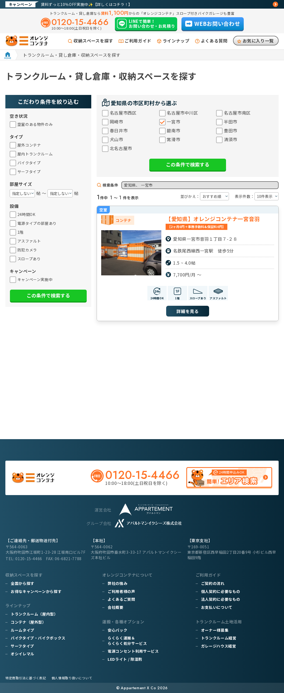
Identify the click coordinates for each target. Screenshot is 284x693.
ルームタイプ (22, 630)
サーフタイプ (22, 646)
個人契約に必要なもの (220, 591)
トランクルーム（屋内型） (34, 614)
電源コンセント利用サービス (133, 651)
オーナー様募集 (214, 630)
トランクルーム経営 (218, 638)
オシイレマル (22, 653)
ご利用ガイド (138, 40)
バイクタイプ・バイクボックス (38, 638)
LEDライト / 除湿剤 (125, 659)
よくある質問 (214, 40)
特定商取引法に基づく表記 (25, 678)
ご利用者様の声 (121, 591)
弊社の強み (117, 583)
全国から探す (22, 583)
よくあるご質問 (121, 599)
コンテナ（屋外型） (28, 622)
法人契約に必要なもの (220, 599)
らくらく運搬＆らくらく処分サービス (127, 640)
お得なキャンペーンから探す (36, 591)
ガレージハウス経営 (218, 646)
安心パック (117, 630)
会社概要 (115, 607)
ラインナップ (176, 40)
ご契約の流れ (213, 583)
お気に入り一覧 (258, 40)
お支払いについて (216, 607)
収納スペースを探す (93, 40)
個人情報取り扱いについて (72, 678)
